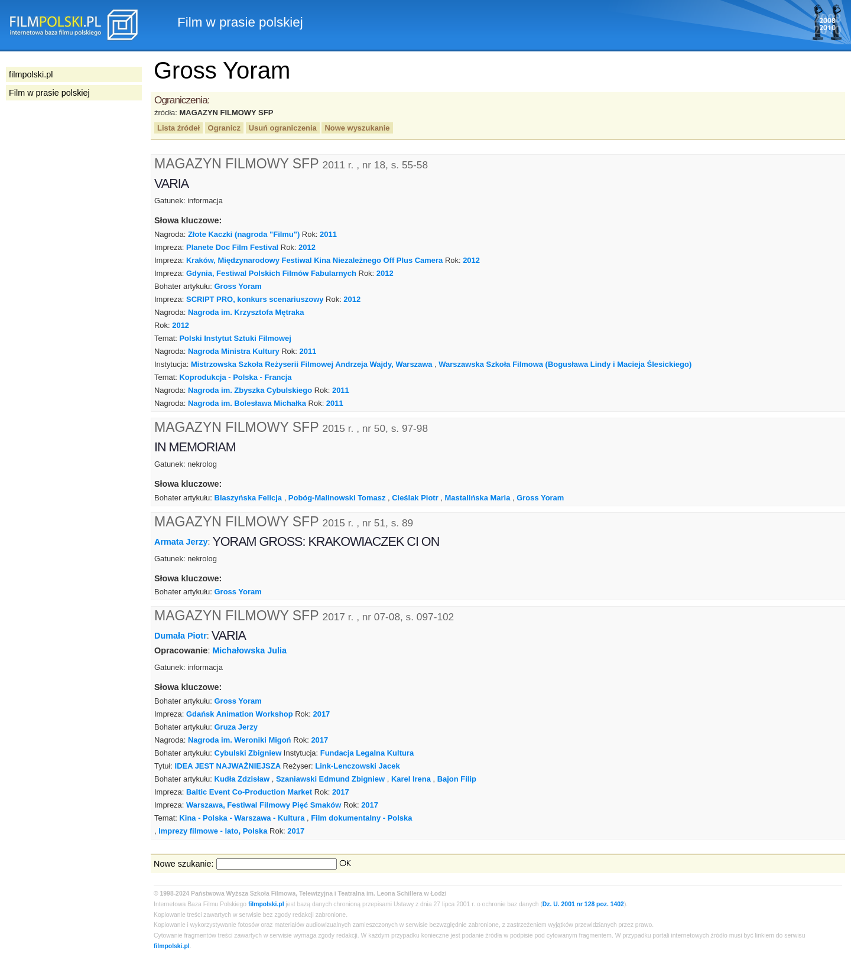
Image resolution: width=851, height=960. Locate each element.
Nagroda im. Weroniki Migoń (239, 740)
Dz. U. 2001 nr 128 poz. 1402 (583, 904)
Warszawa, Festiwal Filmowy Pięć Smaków (263, 804)
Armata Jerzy (180, 541)
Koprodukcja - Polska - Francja (235, 377)
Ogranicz (224, 127)
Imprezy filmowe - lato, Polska (212, 830)
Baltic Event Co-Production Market (249, 791)
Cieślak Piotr (415, 497)
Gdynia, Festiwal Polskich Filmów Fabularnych (271, 273)
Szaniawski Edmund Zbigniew (330, 778)
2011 (328, 234)
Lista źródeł (178, 127)
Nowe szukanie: (184, 863)
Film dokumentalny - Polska (361, 817)
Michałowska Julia (249, 650)
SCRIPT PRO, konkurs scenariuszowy (255, 299)
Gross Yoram (238, 286)
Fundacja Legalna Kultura (367, 753)
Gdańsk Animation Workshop (239, 714)
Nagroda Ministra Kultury (234, 351)
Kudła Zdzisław (242, 778)
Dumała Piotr (180, 635)
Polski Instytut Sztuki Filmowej (235, 338)
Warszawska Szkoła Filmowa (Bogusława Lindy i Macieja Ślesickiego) (565, 364)
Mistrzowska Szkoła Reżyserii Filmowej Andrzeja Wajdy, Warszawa (312, 364)
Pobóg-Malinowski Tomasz (337, 497)
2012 (307, 247)
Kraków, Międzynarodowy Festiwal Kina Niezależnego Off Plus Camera (314, 260)
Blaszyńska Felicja (248, 497)
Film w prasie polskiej (49, 92)
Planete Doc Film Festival (232, 247)
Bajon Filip (456, 778)
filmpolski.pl (266, 904)
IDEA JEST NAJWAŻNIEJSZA (228, 766)
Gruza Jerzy (236, 727)
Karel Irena (411, 778)
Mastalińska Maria (477, 497)
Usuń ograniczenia (283, 127)
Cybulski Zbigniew (248, 753)
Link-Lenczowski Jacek (357, 766)
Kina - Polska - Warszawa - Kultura (241, 817)
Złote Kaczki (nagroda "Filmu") (244, 234)
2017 (321, 714)
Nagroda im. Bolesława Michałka (247, 403)
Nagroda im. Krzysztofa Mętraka (246, 312)
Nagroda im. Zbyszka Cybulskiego (250, 390)
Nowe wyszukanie (356, 127)
